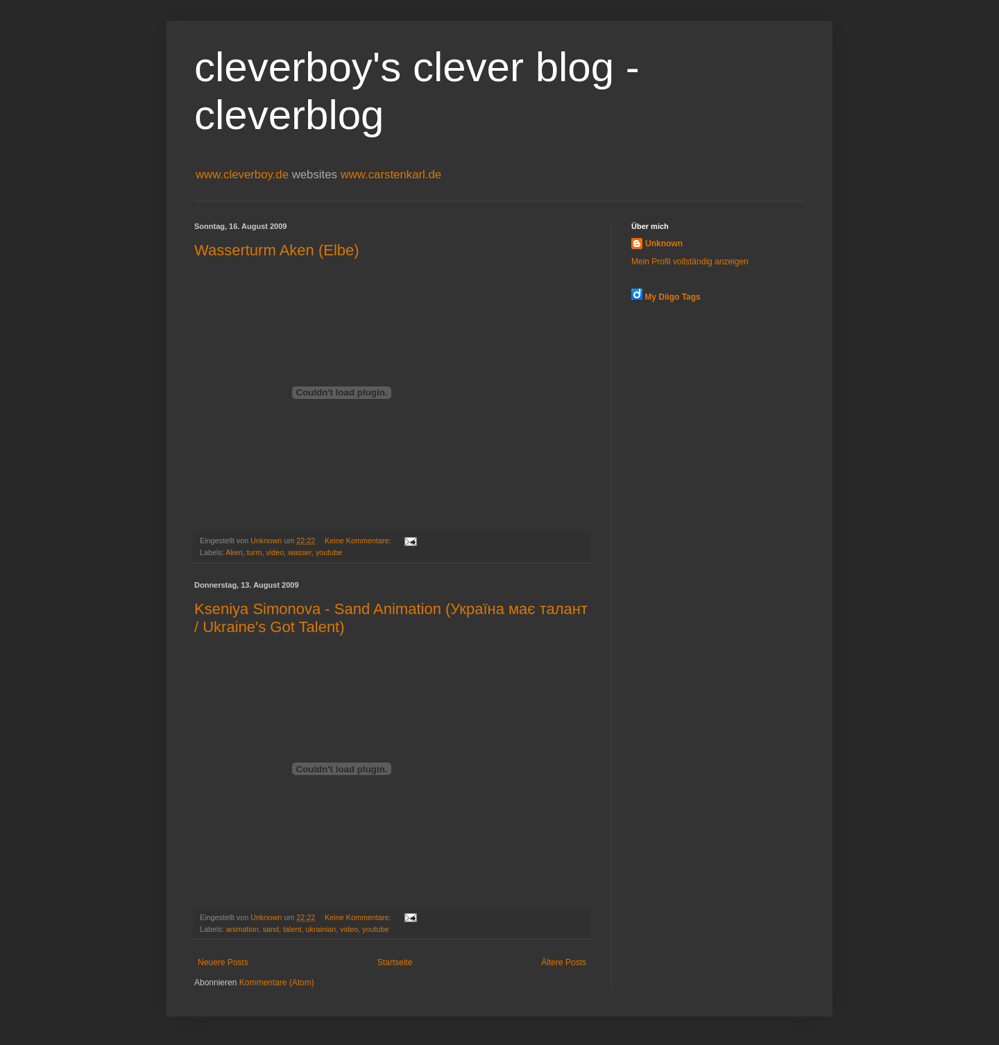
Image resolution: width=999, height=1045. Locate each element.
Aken (234, 552)
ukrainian (321, 929)
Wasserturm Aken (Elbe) (276, 250)
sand (271, 929)
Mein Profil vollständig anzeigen (690, 261)
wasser (299, 552)
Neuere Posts (223, 962)
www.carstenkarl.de (391, 174)
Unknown (664, 243)
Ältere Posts (563, 962)
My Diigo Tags (672, 297)
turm (254, 552)
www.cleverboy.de (244, 174)
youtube (329, 552)
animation (242, 929)
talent (292, 929)
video (275, 552)
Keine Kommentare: (359, 540)
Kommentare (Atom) (276, 982)
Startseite (395, 962)
